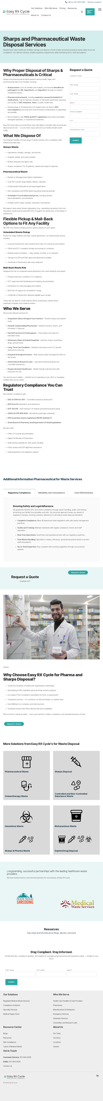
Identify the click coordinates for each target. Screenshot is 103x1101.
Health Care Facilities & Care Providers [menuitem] (68, 1001)
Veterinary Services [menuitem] (60, 1018)
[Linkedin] (97, 1075)
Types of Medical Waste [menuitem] (12, 1046)
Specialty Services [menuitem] (10, 1010)
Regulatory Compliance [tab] (19, 493)
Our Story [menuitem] (56, 1038)
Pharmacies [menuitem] (57, 1005)
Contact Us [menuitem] (7, 1066)
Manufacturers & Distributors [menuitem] (64, 1010)
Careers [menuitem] (56, 1046)
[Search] (82, 11)
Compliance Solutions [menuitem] (11, 1005)
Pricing (62, 8)
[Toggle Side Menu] (99, 9)
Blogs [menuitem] (5, 1033)
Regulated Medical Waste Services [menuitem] (16, 1001)
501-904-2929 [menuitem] (17, 1057)
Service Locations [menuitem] (94, 2)
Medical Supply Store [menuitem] (11, 1014)
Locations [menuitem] (57, 1042)
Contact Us (46, 15)
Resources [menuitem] (7, 1038)
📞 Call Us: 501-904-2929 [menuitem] (75, 2)
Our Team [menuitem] (57, 1033)
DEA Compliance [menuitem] (9, 1042)
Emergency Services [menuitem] (61, 1014)
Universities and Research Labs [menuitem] (65, 1023)
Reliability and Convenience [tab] (51, 493)
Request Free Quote (90, 12)
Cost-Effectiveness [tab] (83, 493)
